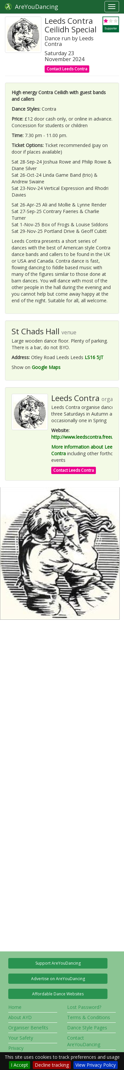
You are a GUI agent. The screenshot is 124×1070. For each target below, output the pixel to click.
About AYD (20, 1017)
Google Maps (46, 367)
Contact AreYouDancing (83, 1041)
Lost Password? (84, 1007)
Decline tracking (52, 1065)
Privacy (15, 1048)
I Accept (19, 1065)
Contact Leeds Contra (67, 69)
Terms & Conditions (88, 1017)
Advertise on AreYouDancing (58, 978)
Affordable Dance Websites (58, 994)
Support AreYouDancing (58, 963)
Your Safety (20, 1038)
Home (14, 1007)
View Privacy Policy (95, 1065)
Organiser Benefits (28, 1027)
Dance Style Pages (87, 1027)
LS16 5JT (94, 357)
